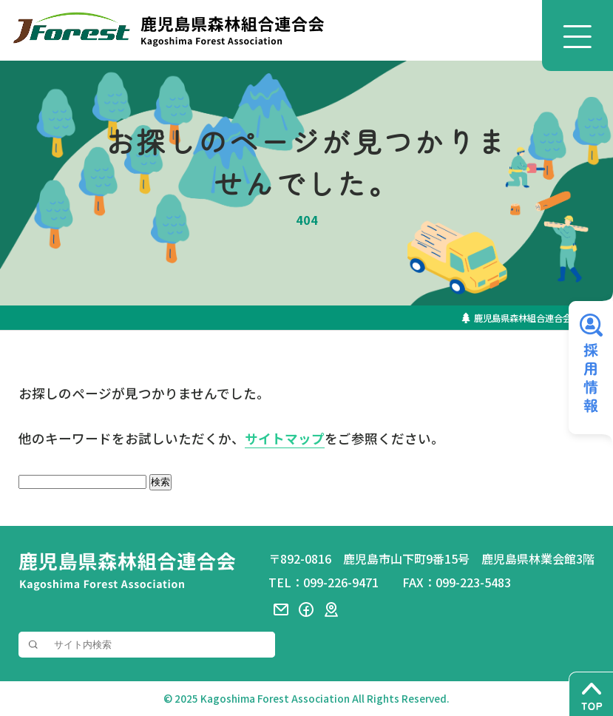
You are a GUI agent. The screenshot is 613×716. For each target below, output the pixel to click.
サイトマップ (285, 439)
